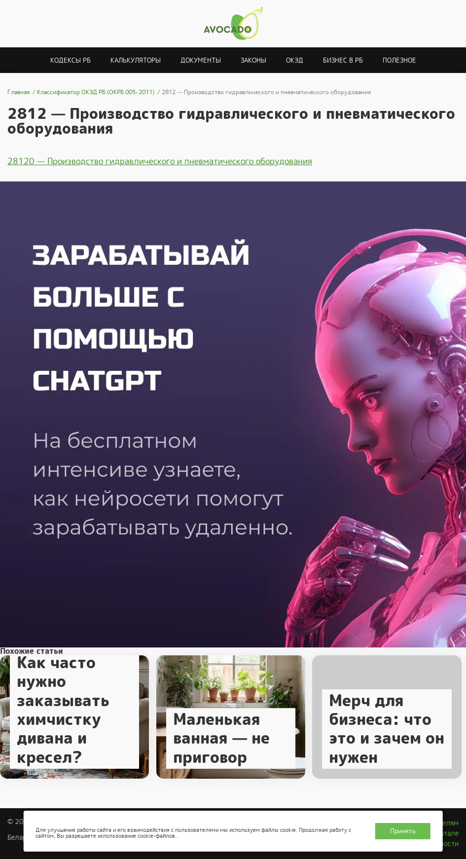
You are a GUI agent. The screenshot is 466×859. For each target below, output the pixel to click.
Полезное (399, 60)
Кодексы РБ (70, 60)
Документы (200, 60)
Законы (253, 60)
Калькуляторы (135, 60)
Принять (403, 831)
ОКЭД (294, 60)
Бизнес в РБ (343, 60)
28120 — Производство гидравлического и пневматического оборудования (159, 161)
